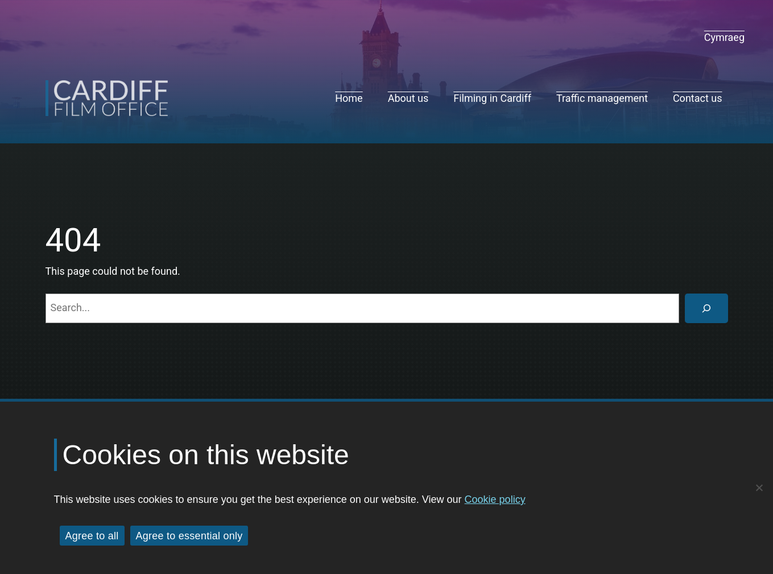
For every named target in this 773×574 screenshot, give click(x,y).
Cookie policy (495, 499)
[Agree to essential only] (758, 487)
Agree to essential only (189, 536)
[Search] (706, 308)
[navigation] (724, 37)
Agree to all (92, 536)
